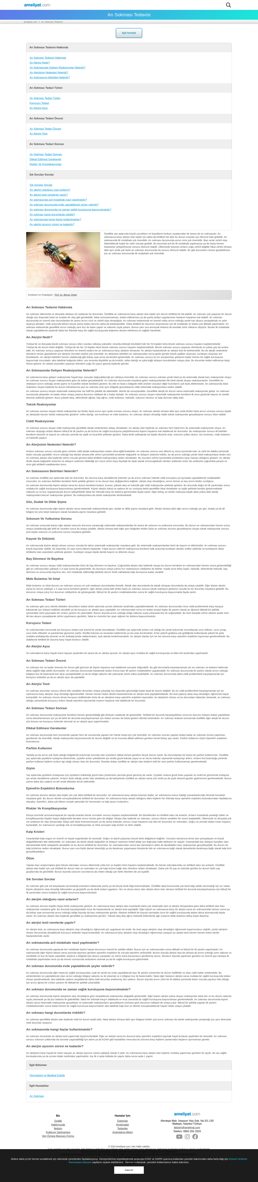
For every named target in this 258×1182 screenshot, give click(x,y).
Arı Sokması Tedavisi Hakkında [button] (48, 47)
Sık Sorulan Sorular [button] (41, 174)
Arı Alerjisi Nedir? (40, 62)
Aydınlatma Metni (122, 1132)
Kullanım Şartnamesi (58, 1132)
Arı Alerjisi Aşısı (39, 108)
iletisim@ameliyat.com (187, 1127)
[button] (228, 5)
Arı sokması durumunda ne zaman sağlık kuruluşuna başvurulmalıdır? (70, 209)
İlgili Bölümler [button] (38, 1065)
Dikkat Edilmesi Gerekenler (45, 159)
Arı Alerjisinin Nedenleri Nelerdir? (49, 72)
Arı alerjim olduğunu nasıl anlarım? (50, 190)
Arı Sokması (37, 1096)
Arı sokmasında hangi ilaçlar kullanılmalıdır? (55, 219)
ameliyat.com (30, 22)
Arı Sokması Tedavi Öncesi (45, 128)
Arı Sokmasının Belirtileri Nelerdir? (50, 77)
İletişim (58, 1128)
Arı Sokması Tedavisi (52, 22)
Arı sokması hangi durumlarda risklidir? (52, 214)
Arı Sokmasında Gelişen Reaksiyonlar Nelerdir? (57, 67)
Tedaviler (122, 1128)
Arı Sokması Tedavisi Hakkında (48, 57)
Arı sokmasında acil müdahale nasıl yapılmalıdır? (58, 199)
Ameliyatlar (122, 1124)
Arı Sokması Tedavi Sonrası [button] (46, 144)
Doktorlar (122, 1121)
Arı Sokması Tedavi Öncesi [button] (46, 118)
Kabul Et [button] (129, 1170)
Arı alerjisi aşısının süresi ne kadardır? (52, 224)
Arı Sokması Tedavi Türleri (45, 98)
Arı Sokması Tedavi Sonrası (46, 154)
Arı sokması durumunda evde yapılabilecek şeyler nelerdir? (64, 204)
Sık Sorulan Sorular (41, 185)
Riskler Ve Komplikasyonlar (46, 164)
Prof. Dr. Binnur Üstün (65, 295)
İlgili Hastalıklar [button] (39, 1085)
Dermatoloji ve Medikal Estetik (47, 1075)
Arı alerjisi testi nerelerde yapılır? (49, 194)
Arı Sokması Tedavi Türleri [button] (46, 87)
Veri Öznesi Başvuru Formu (58, 1136)
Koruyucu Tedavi (39, 103)
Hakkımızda (58, 1124)
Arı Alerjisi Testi (38, 133)
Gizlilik (58, 1121)
